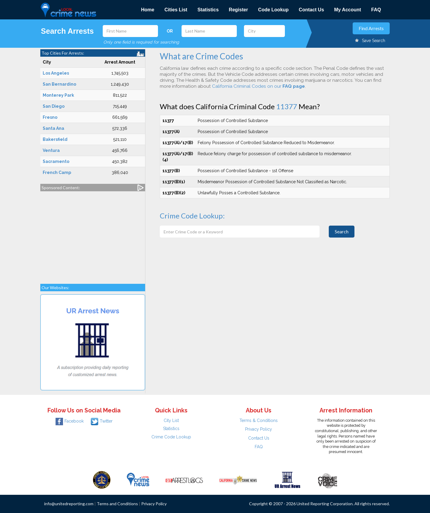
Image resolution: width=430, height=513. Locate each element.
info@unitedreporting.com (68, 503)
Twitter (102, 421)
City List (171, 420)
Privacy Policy (258, 429)
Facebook (70, 421)
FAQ (376, 9)
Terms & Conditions (258, 420)
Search (341, 231)
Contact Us (311, 9)
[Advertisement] (92, 234)
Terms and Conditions (117, 503)
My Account (347, 9)
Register (238, 9)
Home (147, 9)
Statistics (208, 9)
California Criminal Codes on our (258, 86)
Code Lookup (273, 9)
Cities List (176, 9)
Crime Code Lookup (171, 437)
